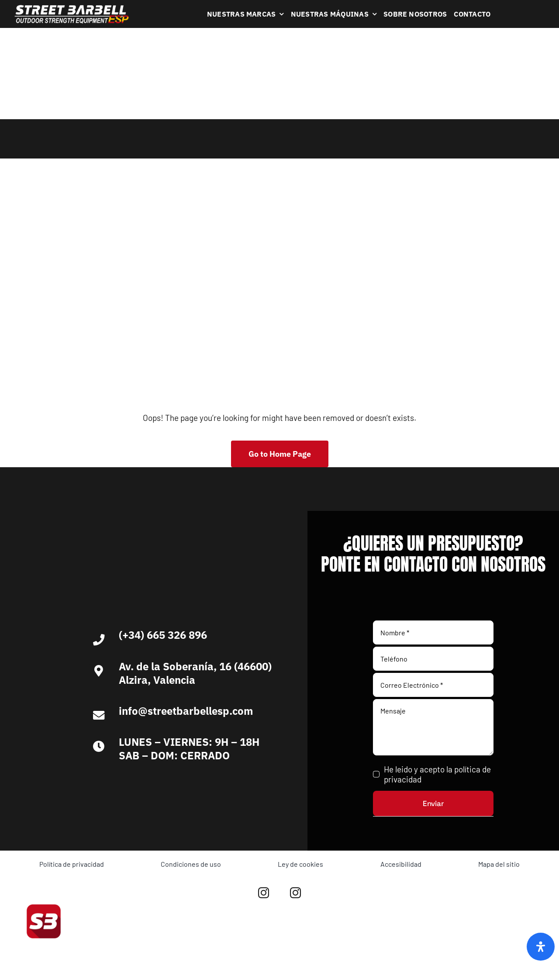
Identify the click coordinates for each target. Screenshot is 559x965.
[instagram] (263, 892)
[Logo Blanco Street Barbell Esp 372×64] (71, 8)
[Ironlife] (233, 784)
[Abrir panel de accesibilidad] (541, 947)
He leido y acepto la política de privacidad (437, 774)
